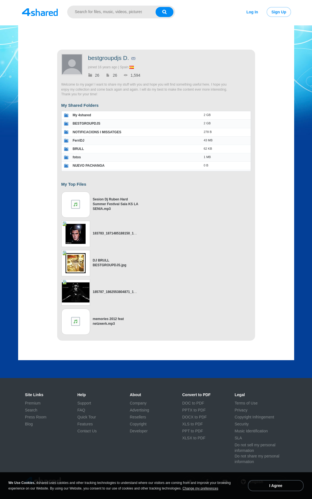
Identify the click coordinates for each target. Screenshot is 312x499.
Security (242, 424)
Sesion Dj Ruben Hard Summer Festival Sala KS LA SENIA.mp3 (115, 204)
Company (138, 403)
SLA (238, 438)
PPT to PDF (192, 431)
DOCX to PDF (194, 417)
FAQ (81, 410)
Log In (252, 12)
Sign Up (279, 12)
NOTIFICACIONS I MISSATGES (97, 132)
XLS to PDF (192, 424)
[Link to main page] (40, 12)
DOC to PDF (193, 403)
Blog (29, 424)
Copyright (138, 424)
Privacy (241, 410)
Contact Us (87, 431)
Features (85, 424)
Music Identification (251, 431)
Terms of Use (246, 403)
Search (31, 410)
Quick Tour (87, 417)
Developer (139, 431)
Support (84, 403)
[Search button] (164, 12)
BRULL (78, 149)
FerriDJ (78, 140)
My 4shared (82, 115)
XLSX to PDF (193, 438)
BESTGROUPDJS (86, 123)
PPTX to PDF (194, 410)
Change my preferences (200, 488)
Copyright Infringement (254, 417)
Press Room (36, 417)
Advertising (139, 410)
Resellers (138, 417)
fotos (77, 157)
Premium (33, 403)
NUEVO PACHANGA (89, 166)
